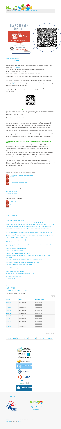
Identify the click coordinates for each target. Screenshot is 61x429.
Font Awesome (8, 421)
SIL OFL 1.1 (19, 421)
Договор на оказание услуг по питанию (15, 220)
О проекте (12, 204)
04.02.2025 (8, 302)
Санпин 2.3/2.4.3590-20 (11, 215)
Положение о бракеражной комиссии (15, 250)
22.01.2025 (8, 326)
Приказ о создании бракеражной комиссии (16, 248)
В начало (9, 338)
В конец (50, 338)
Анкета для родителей (11, 191)
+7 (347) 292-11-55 (16, 67)
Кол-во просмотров (39, 299)
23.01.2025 (8, 324)
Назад (14, 338)
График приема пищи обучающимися (15, 271)
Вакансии (24, 397)
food (7, 285)
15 (37, 338)
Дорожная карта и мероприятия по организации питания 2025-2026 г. (22, 218)
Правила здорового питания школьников (20, 179)
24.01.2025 (8, 321)
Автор (20, 299)
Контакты (35, 397)
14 (35, 338)
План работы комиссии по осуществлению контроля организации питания (24, 259)
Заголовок (8, 299)
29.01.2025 (8, 313)
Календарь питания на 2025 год (17, 291)
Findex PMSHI (10, 288)
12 (29, 338)
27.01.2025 (8, 318)
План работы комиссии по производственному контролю (19, 264)
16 (40, 338)
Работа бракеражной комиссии (13, 276)
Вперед (44, 338)
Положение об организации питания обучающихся (18, 253)
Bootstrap (7, 419)
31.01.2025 (8, 307)
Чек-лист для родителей (11, 193)
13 (32, 338)
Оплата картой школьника (12, 58)
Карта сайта (47, 397)
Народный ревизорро (15, 201)
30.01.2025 (8, 310)
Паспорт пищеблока (10, 278)
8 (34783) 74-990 (36, 407)
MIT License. (32, 419)
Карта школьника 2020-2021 (12, 60)
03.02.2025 (8, 305)
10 (24, 338)
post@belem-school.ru (16, 84)
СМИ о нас (13, 397)
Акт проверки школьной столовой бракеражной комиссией (20, 273)
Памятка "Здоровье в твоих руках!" (18, 182)
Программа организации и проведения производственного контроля (22, 262)
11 (27, 338)
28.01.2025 (8, 316)
